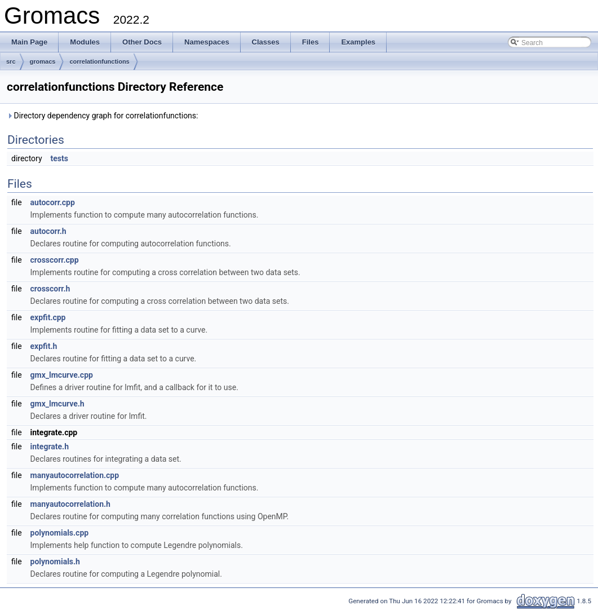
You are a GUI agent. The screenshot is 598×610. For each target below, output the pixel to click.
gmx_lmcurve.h (57, 403)
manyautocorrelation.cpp (74, 475)
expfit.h (43, 346)
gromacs (43, 61)
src (11, 61)
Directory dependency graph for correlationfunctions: (102, 115)
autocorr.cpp (52, 202)
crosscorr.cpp (54, 259)
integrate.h (49, 446)
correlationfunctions (99, 61)
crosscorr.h (50, 288)
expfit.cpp (48, 317)
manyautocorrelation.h (70, 504)
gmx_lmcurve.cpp (61, 374)
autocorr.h (48, 231)
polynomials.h (55, 561)
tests (59, 158)
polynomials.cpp (59, 532)
